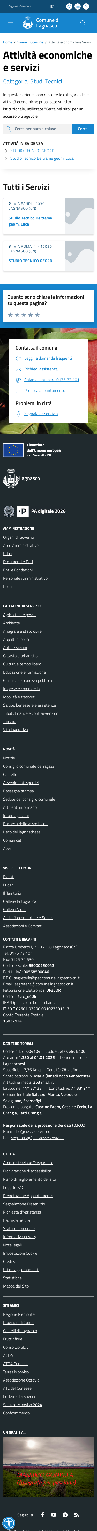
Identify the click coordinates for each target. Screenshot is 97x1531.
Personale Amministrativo (25, 578)
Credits (9, 1261)
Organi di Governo (18, 537)
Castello (10, 774)
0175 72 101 (21, 953)
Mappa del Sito (16, 1286)
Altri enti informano (20, 807)
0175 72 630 (22, 959)
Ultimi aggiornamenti (21, 1269)
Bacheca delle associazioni (25, 824)
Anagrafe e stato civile (22, 631)
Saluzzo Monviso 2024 (22, 1405)
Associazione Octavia (21, 1380)
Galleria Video (14, 909)
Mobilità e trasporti (19, 697)
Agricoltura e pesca (19, 615)
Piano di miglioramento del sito (29, 1179)
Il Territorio (12, 893)
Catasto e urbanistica (21, 656)
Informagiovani (16, 815)
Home (7, 42)
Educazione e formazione (24, 672)
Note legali (12, 1245)
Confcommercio (16, 1413)
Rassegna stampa (18, 791)
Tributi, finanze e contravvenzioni (31, 713)
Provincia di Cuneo (18, 1322)
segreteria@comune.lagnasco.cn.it (43, 984)
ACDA (8, 1355)
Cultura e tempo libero (22, 664)
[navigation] (10, 22)
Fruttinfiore (12, 1339)
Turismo (9, 721)
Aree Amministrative (21, 545)
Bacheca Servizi (16, 1220)
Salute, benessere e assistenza (29, 705)
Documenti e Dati (18, 562)
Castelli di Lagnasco (20, 1331)
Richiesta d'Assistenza (22, 1212)
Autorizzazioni (15, 647)
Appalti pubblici (16, 639)
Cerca (83, 129)
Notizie (9, 758)
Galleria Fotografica (19, 901)
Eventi (8, 876)
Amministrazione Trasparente (28, 1163)
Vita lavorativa (15, 730)
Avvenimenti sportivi (21, 782)
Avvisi (8, 848)
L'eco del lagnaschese (21, 832)
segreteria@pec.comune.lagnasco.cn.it (47, 978)
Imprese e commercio (21, 688)
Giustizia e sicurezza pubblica (27, 680)
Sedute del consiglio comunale (29, 799)
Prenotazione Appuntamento (28, 1195)
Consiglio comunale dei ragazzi (29, 766)
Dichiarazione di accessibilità (27, 1171)
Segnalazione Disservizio (24, 1204)
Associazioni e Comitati (22, 926)
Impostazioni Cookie (20, 1253)
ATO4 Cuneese (15, 1363)
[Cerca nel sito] (83, 23)
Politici (8, 586)
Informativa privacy (19, 1237)
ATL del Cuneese (17, 1388)
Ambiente (11, 623)
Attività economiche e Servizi (28, 918)
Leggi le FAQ (14, 1187)
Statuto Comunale (19, 1228)
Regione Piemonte (19, 1314)
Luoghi (8, 885)
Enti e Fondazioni (18, 570)
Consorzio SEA (15, 1347)
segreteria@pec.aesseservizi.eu (37, 1137)
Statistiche (12, 1278)
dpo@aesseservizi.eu (32, 1131)
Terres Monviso (16, 1372)
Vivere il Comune (30, 42)
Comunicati (12, 840)
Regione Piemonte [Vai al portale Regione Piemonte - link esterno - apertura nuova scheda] (19, 6)
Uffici (7, 553)
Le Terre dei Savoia (19, 1396)
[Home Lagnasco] (46, 22)
